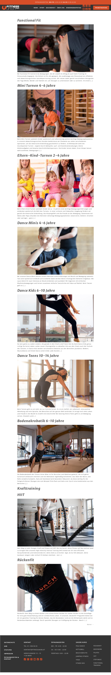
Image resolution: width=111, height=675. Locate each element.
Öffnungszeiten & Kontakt (11, 660)
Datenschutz (9, 645)
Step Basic (98, 662)
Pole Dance (80, 648)
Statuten (8, 652)
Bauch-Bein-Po (81, 655)
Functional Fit (29, 23)
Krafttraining (28, 491)
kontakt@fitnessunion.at (34, 652)
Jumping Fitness (82, 659)
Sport (42, 9)
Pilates (96, 655)
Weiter (90, 627)
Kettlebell (80, 652)
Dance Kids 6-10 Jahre (36, 293)
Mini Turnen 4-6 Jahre (36, 88)
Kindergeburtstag (73, 9)
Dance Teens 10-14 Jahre (38, 358)
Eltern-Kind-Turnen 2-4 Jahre (43, 158)
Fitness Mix (80, 666)
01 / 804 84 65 (32, 649)
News (36, 9)
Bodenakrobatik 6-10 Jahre (40, 423)
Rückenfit (25, 562)
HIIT (21, 497)
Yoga (78, 662)
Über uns (60, 9)
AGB (5, 649)
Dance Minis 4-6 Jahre (36, 225)
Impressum (8, 656)
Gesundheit (50, 9)
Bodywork (98, 652)
